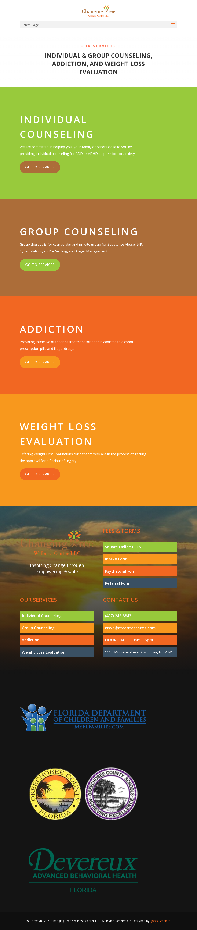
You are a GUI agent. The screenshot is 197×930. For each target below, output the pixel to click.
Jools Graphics (161, 921)
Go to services (40, 167)
